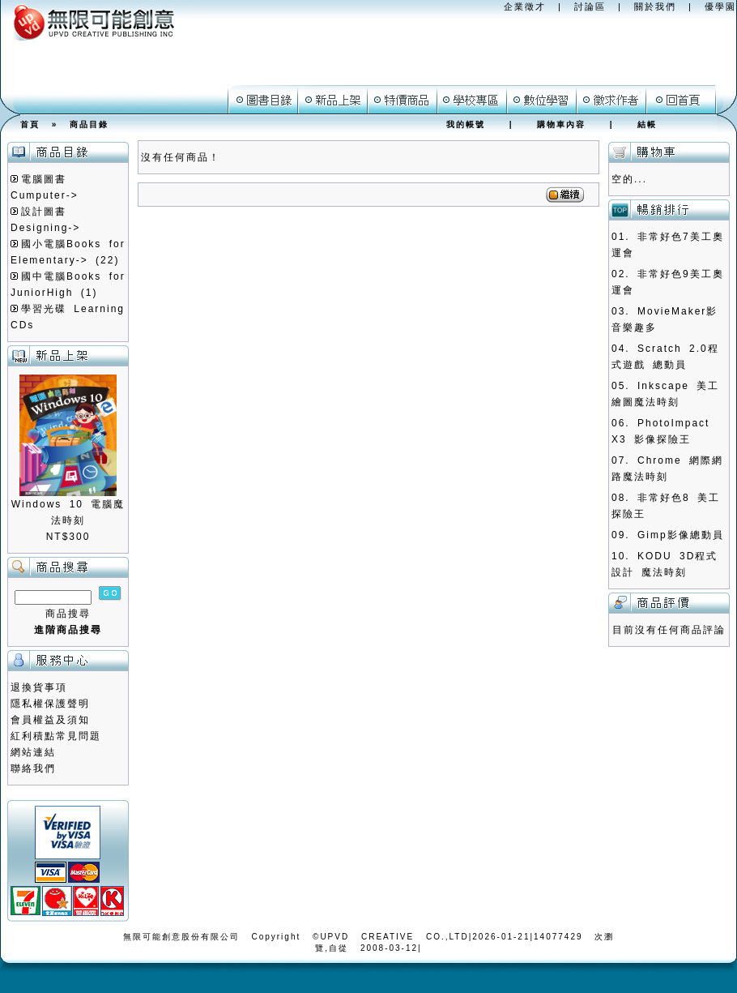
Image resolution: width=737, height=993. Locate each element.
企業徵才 (525, 6)
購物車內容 (561, 124)
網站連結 (33, 752)
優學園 (720, 6)
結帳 (647, 124)
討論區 (590, 6)
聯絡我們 (33, 768)
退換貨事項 (39, 687)
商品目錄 (89, 124)
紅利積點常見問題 (56, 736)
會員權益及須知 (50, 719)
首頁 (30, 124)
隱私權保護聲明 (50, 703)
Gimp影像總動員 (680, 535)
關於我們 (655, 6)
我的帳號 (465, 124)
